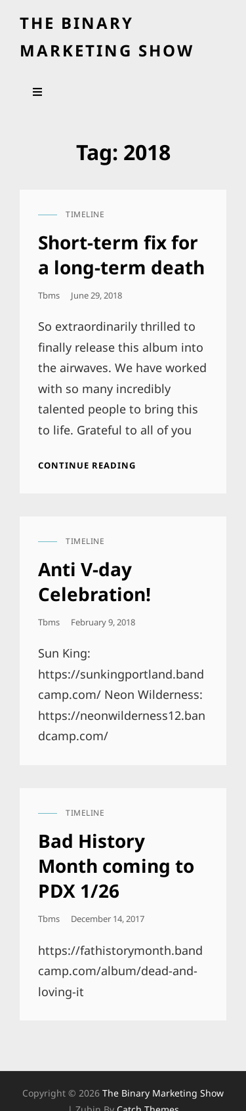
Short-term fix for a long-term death (121, 255)
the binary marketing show (163, 1093)
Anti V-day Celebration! (94, 581)
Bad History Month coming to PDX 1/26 (116, 865)
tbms (49, 295)
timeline (85, 214)
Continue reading (87, 465)
